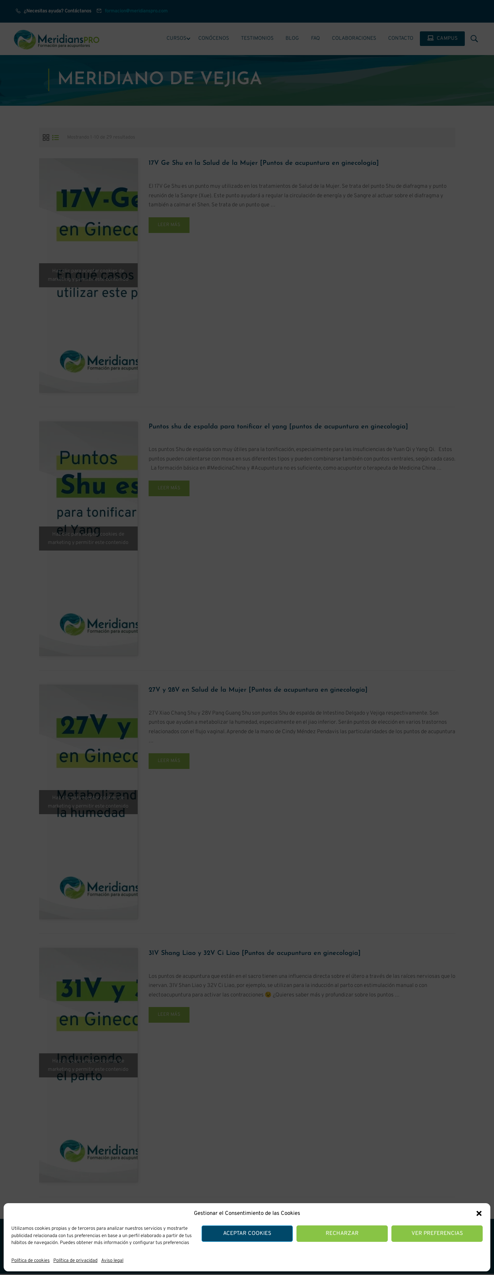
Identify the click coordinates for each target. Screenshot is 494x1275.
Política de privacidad (75, 1261)
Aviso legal (112, 1261)
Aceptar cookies (247, 1233)
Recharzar (342, 1233)
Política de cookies (30, 1261)
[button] (479, 1213)
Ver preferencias (437, 1233)
